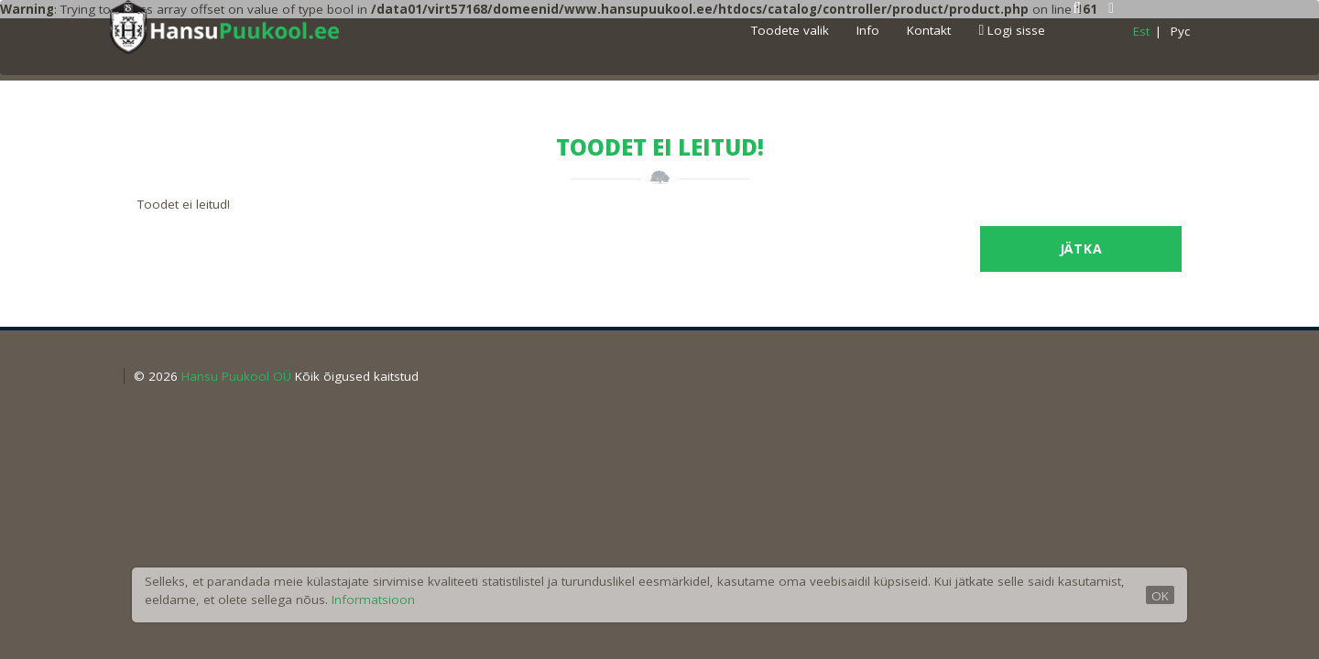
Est (1141, 31)
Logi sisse (1011, 30)
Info (867, 30)
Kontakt (929, 30)
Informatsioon (373, 599)
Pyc (1180, 31)
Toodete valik (790, 30)
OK (1160, 596)
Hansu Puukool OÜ (236, 376)
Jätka (1081, 248)
